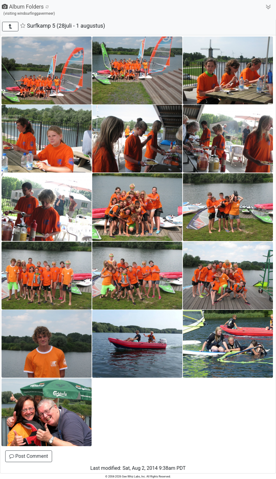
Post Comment (28, 456)
